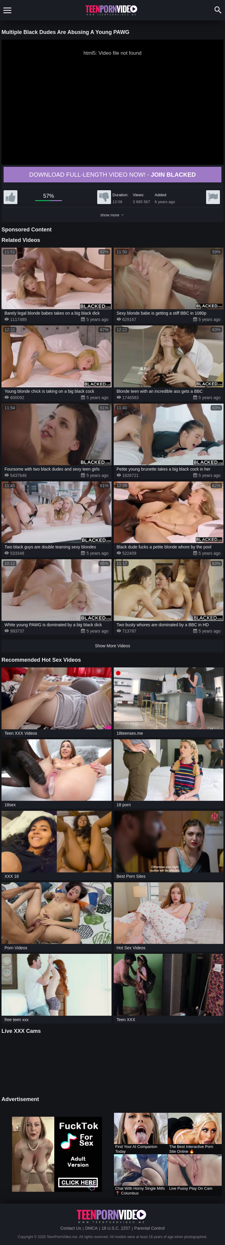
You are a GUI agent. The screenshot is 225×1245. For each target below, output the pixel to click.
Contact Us (70, 1228)
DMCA (91, 1228)
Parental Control (149, 1228)
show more (111, 215)
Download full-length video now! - (112, 174)
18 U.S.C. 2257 (115, 1228)
